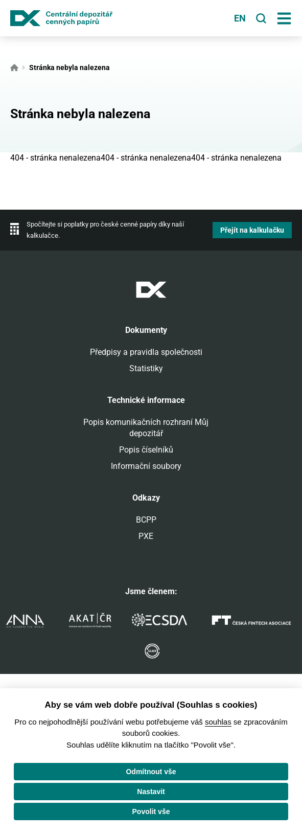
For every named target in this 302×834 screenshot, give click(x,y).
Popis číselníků (146, 450)
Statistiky (146, 368)
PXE (145, 536)
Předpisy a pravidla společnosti (146, 352)
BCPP (146, 520)
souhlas (218, 721)
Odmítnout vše (151, 772)
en (240, 18)
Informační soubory (146, 466)
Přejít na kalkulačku (252, 230)
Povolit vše (151, 811)
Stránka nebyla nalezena (69, 67)
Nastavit (151, 791)
